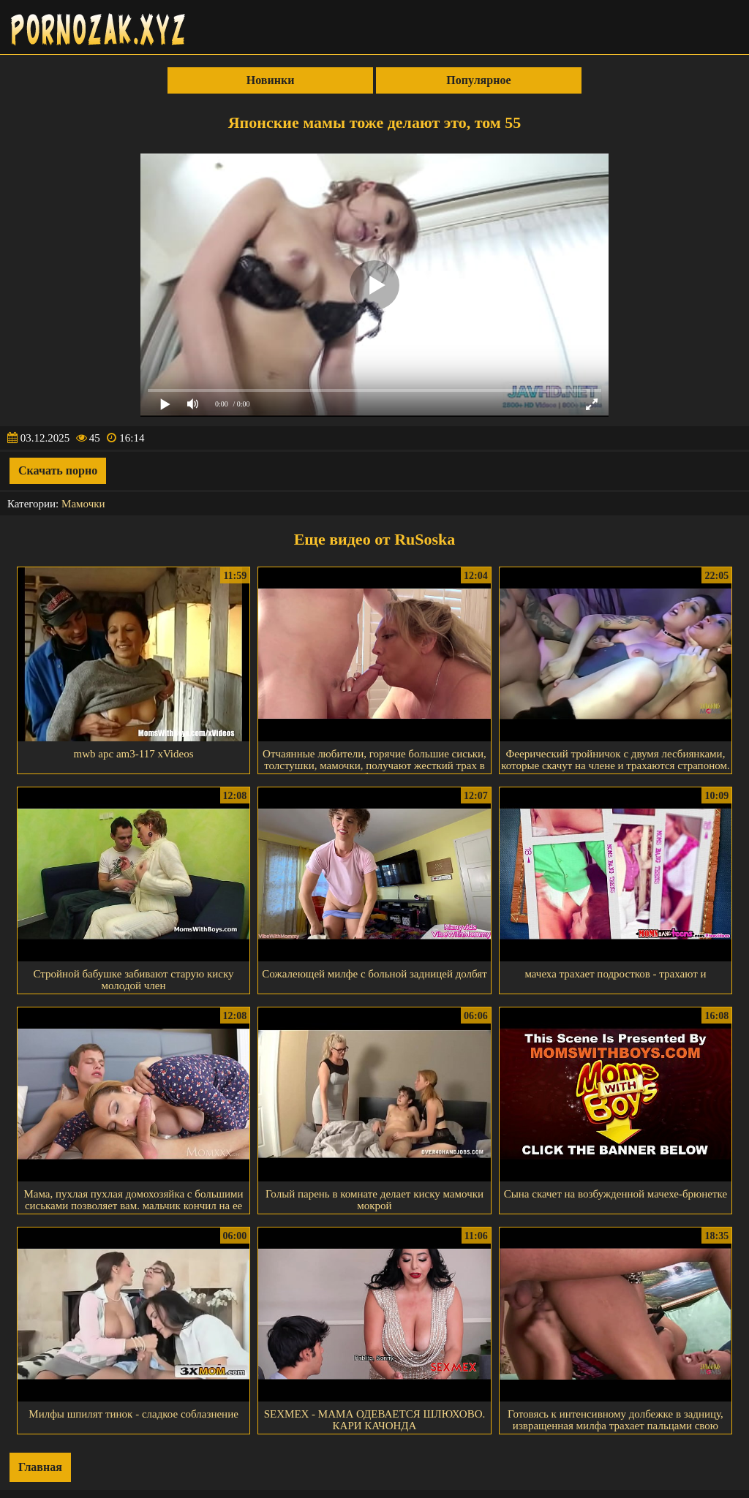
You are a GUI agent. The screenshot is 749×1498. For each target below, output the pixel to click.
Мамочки (83, 504)
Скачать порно (57, 470)
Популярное (478, 80)
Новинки (270, 80)
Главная (40, 1467)
